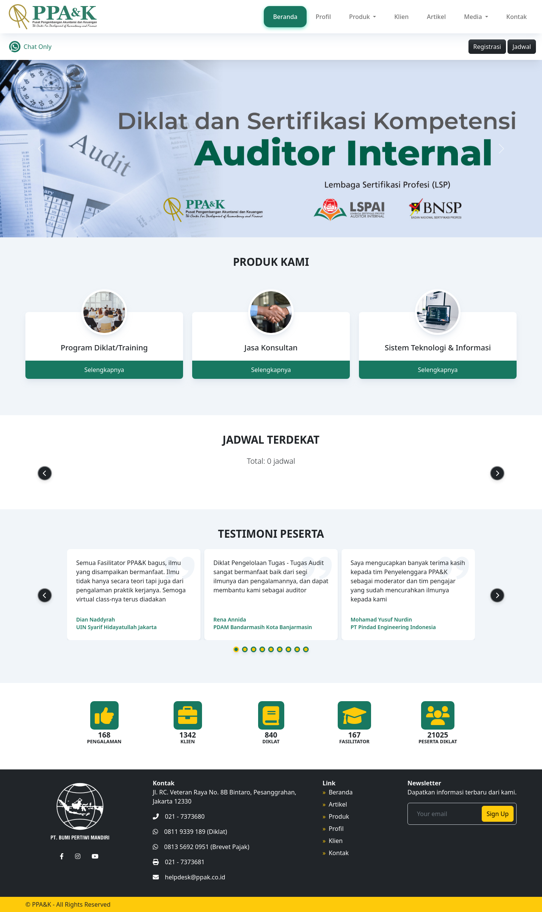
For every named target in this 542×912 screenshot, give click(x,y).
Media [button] (473, 17)
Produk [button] (360, 17)
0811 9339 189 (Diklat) (190, 831)
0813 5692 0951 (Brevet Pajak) (201, 847)
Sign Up (498, 814)
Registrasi (487, 46)
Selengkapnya (104, 370)
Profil (323, 17)
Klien (401, 17)
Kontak (516, 17)
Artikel (436, 17)
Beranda (285, 17)
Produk (339, 816)
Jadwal (521, 46)
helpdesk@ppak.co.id (189, 877)
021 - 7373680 (179, 816)
